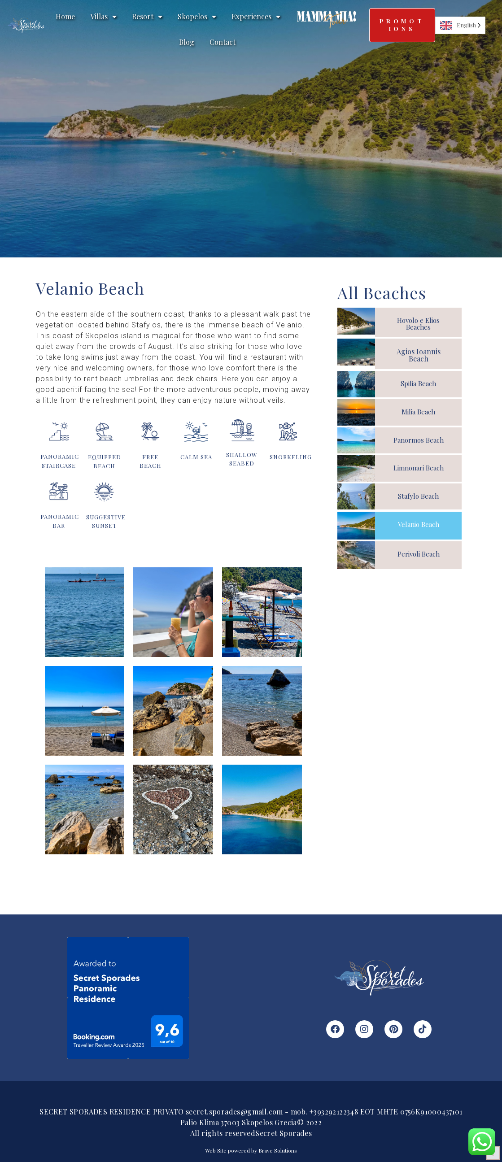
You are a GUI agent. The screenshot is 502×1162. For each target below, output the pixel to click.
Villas (103, 17)
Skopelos (197, 17)
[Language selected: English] (460, 25)
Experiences (255, 17)
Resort (147, 17)
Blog (186, 42)
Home (65, 16)
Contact (223, 42)
